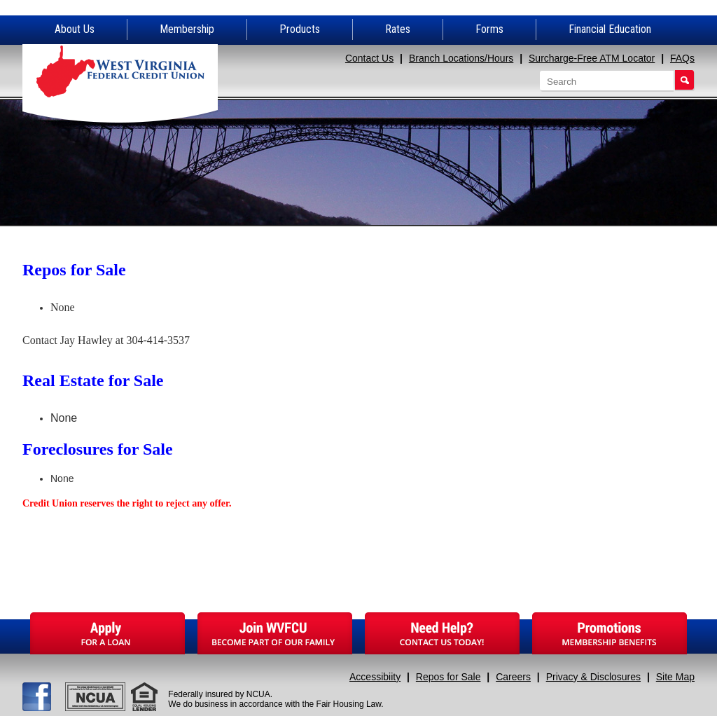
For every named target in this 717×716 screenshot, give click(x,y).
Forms (489, 29)
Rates (397, 29)
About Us (75, 29)
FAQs (682, 58)
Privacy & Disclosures (593, 676)
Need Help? (442, 633)
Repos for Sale (448, 676)
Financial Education (610, 29)
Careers (513, 676)
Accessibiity (375, 676)
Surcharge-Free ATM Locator (592, 58)
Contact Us (369, 58)
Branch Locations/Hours (461, 58)
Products (299, 29)
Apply (107, 633)
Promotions (609, 633)
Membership (187, 29)
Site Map (675, 676)
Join (274, 633)
